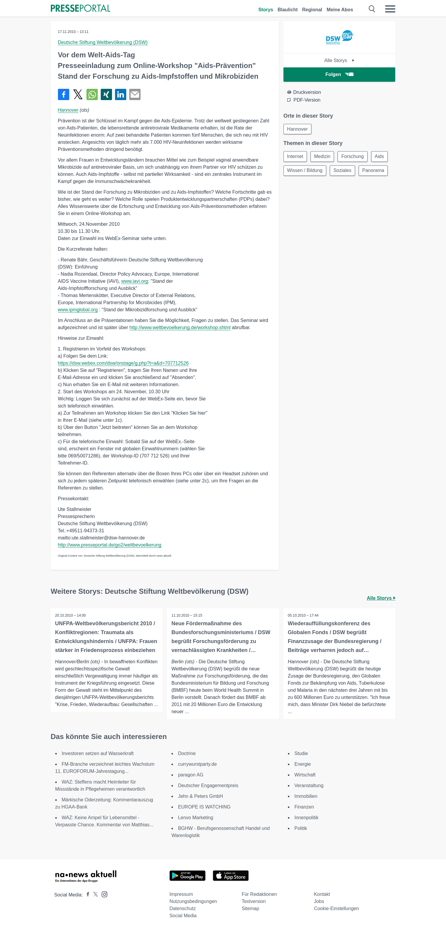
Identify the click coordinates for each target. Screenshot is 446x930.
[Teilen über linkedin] (120, 94)
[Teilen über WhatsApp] (92, 94)
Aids (380, 156)
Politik (300, 828)
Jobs (319, 901)
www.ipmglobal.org (78, 309)
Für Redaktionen (259, 894)
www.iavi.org (134, 281)
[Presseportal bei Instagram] (102, 893)
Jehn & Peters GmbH (200, 796)
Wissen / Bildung (305, 170)
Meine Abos (340, 9)
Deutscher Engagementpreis (208, 785)
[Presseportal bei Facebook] (86, 894)
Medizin (323, 156)
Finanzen (304, 806)
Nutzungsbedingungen (193, 901)
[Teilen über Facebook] (63, 94)
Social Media (183, 915)
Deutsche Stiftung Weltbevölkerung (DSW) (103, 42)
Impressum (181, 894)
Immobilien (305, 796)
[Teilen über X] (77, 94)
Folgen (339, 74)
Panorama (374, 170)
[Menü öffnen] (390, 9)
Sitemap (250, 908)
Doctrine (187, 753)
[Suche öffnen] (372, 9)
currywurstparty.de (197, 764)
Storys (265, 9)
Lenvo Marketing (195, 817)
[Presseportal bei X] (93, 894)
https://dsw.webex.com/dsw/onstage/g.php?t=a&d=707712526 (123, 363)
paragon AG (190, 774)
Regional (312, 9)
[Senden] (135, 94)
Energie (302, 764)
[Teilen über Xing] (106, 94)
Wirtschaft (305, 774)
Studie (301, 753)
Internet (295, 156)
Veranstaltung (309, 785)
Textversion (254, 901)
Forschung (353, 156)
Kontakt (322, 894)
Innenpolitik (306, 817)
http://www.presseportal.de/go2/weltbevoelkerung (110, 544)
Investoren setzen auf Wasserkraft (98, 753)
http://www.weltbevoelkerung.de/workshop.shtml (180, 327)
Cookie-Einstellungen (336, 908)
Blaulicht (288, 9)
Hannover (68, 110)
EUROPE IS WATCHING (204, 806)
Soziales (343, 170)
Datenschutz (182, 908)
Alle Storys (339, 60)
